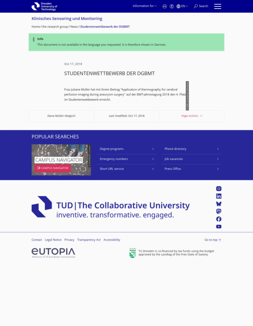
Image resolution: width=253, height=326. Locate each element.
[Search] (201, 6)
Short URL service (112, 231)
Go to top (211, 302)
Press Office (173, 231)
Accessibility (112, 302)
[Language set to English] (182, 6)
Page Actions (189, 178)
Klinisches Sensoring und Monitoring (67, 19)
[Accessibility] (172, 6)
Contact (37, 302)
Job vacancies (174, 221)
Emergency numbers (114, 221)
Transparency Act (89, 302)
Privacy (69, 302)
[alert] (126, 42)
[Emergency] (164, 6)
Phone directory (175, 211)
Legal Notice (53, 302)
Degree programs (112, 211)
